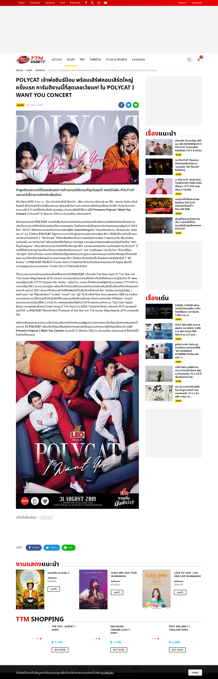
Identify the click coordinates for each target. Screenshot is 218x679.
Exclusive (138, 59)
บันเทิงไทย (40, 70)
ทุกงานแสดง (35, 2)
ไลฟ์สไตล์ (95, 59)
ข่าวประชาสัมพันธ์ (116, 59)
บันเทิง (71, 59)
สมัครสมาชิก (197, 2)
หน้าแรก (21, 2)
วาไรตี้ (62, 2)
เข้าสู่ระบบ (182, 2)
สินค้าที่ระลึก (50, 2)
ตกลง (195, 672)
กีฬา (82, 59)
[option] (45, 589)
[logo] (31, 59)
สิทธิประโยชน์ (75, 2)
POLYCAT (46, 518)
